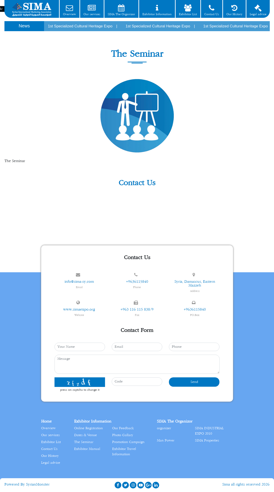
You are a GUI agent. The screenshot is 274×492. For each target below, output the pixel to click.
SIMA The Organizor (121, 10)
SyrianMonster (38, 484)
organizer (164, 428)
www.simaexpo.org (79, 309)
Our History (234, 10)
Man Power (165, 440)
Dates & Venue (85, 435)
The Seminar (83, 442)
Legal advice (258, 10)
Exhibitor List (188, 10)
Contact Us (211, 10)
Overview (69, 10)
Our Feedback (123, 428)
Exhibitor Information (157, 10)
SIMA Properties (207, 440)
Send (194, 382)
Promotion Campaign (128, 442)
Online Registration (88, 428)
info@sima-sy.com (79, 282)
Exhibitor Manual (87, 449)
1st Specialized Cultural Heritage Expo (83, 26)
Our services (91, 10)
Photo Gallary (122, 435)
